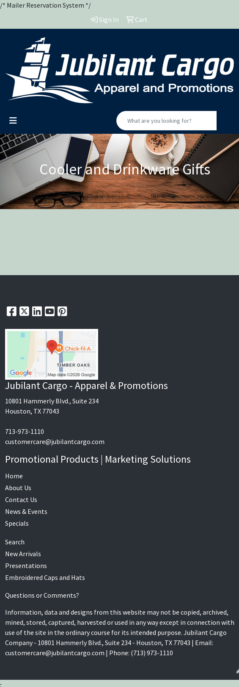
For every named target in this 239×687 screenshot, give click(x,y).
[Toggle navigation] (13, 121)
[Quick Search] (166, 120)
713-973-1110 (24, 431)
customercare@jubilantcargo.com (54, 441)
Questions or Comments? (42, 595)
